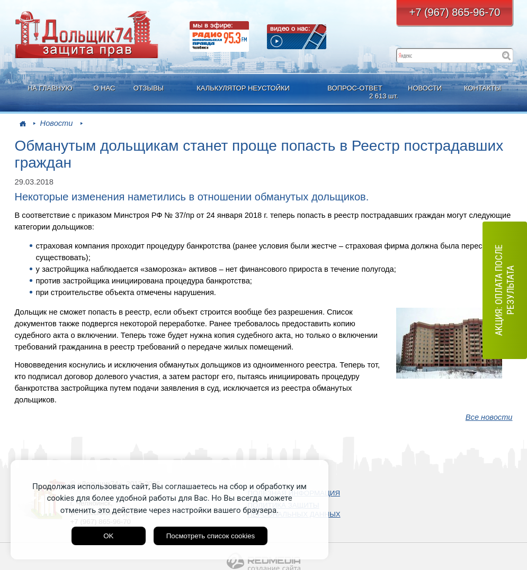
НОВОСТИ (425, 88)
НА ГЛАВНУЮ (50, 88)
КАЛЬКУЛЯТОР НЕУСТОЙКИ (243, 88)
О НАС (104, 88)
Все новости (489, 417)
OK (108, 536)
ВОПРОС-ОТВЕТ (356, 92)
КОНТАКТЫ (482, 88)
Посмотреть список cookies (210, 536)
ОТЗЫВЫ (148, 88)
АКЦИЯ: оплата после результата (504, 290)
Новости (56, 123)
